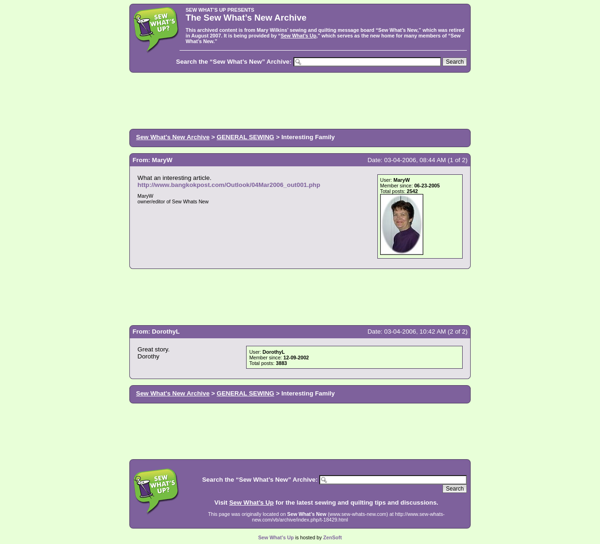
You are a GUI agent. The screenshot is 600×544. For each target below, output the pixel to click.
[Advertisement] (300, 100)
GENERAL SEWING (245, 137)
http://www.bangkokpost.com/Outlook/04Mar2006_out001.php (228, 184)
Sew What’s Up (298, 35)
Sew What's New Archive (173, 137)
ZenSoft (332, 537)
